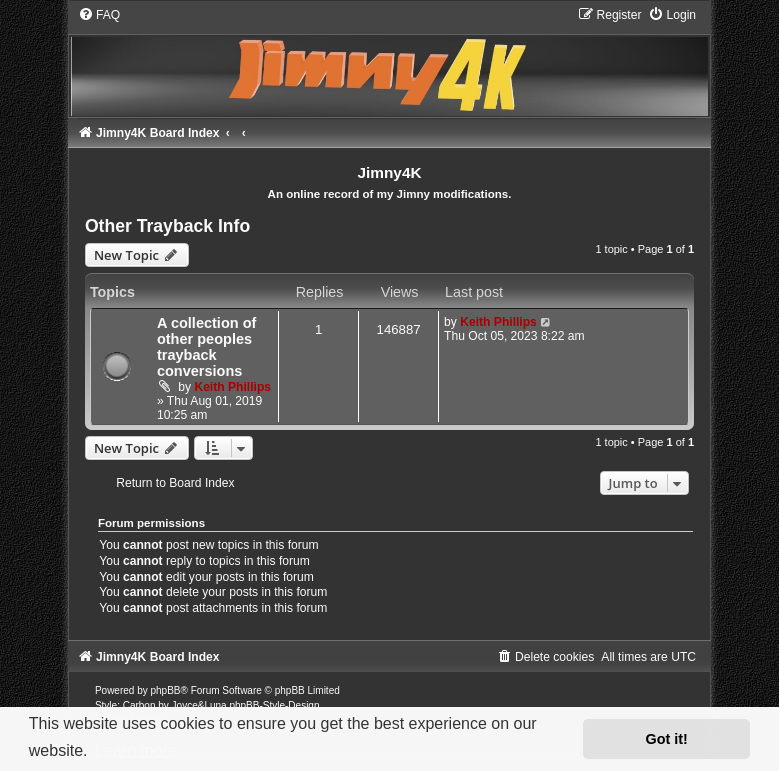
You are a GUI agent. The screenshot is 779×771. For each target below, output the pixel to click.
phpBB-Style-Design (274, 705)
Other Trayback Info (167, 226)
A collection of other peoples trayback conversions (206, 347)
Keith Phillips (232, 387)
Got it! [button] (667, 739)
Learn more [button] (136, 750)
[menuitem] (99, 15)
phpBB (166, 690)
